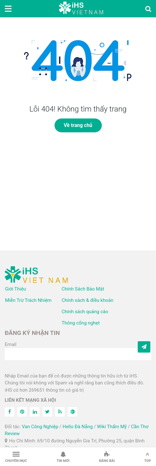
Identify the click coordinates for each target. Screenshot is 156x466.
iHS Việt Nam (81, 9)
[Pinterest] (22, 412)
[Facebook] (9, 412)
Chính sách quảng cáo (85, 311)
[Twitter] (47, 412)
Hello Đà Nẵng (77, 426)
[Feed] (60, 412)
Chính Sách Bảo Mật (83, 289)
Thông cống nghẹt (81, 323)
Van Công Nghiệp (40, 426)
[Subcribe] (144, 347)
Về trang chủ (78, 125)
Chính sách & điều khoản (87, 300)
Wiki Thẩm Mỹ (112, 426)
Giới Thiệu (15, 289)
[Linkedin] (34, 412)
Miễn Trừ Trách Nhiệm (28, 300)
